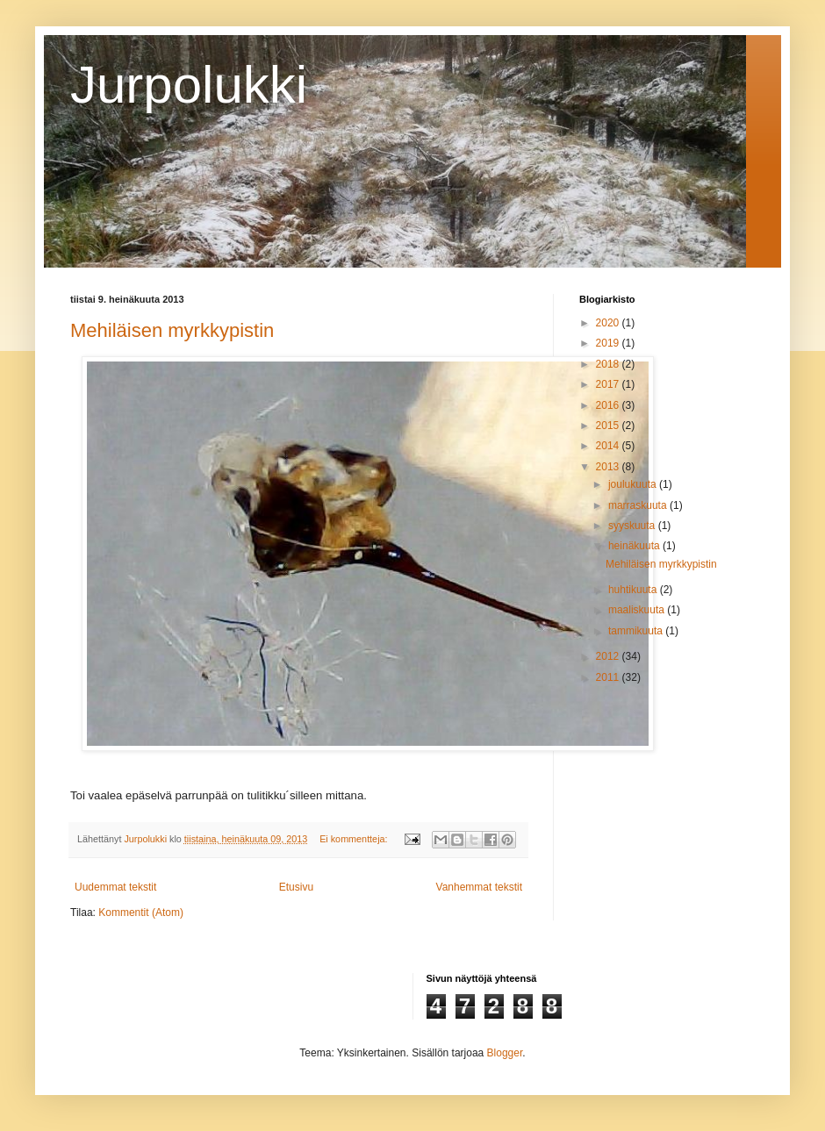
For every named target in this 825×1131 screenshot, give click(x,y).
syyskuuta (633, 525)
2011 (609, 677)
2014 (609, 446)
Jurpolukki (188, 84)
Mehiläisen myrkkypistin (172, 330)
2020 (609, 323)
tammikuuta (636, 631)
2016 (609, 405)
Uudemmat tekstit (115, 887)
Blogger (505, 1053)
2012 (609, 656)
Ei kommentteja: (354, 839)
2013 (609, 467)
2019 (609, 343)
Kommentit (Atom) (140, 912)
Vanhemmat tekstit (479, 887)
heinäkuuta (635, 546)
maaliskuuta (637, 610)
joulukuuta (633, 484)
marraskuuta (639, 505)
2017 (609, 384)
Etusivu (296, 887)
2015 (609, 425)
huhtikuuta (634, 589)
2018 (609, 364)
